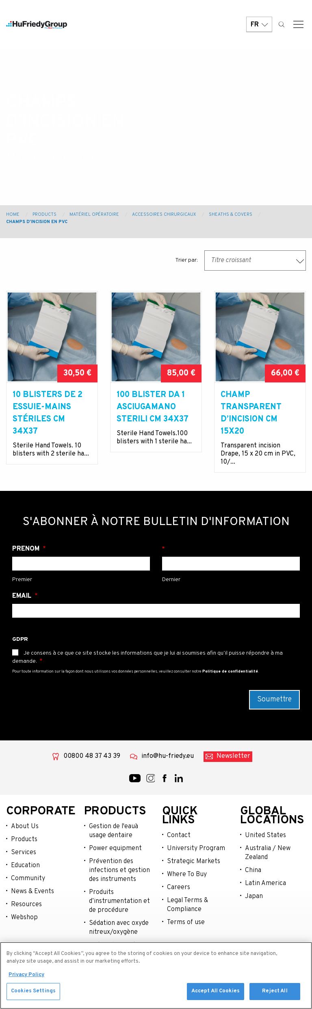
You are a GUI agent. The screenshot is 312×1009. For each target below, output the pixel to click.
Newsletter (233, 756)
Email (22, 596)
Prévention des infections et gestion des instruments (119, 870)
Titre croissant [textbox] (231, 260)
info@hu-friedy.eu (167, 756)
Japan (254, 896)
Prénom (26, 549)
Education (25, 865)
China (253, 870)
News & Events (32, 891)
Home (13, 214)
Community (28, 878)
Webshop (24, 918)
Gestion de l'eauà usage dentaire (113, 831)
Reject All (274, 992)
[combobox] (255, 260)
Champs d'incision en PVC (36, 222)
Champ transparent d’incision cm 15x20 (251, 413)
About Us (25, 826)
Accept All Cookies (215, 992)
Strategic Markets (193, 861)
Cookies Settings (33, 992)
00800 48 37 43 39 (91, 756)
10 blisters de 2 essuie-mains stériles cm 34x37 (47, 413)
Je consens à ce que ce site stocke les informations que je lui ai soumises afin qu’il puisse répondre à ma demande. (147, 657)
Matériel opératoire (94, 214)
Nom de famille (231, 549)
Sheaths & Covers (230, 214)
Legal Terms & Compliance (187, 905)
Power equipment (115, 848)
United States (265, 835)
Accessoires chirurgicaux (164, 214)
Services (23, 852)
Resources (26, 905)
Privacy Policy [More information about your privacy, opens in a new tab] (26, 975)
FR (259, 25)
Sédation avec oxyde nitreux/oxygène (119, 927)
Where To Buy (187, 874)
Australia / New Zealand (267, 852)
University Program (196, 848)
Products (44, 214)
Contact (179, 835)
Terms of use (186, 922)
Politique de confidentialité (230, 671)
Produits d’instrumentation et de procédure (119, 901)
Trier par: (186, 260)
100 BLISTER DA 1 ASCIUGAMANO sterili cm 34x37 (152, 407)
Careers (178, 887)
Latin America (265, 883)
